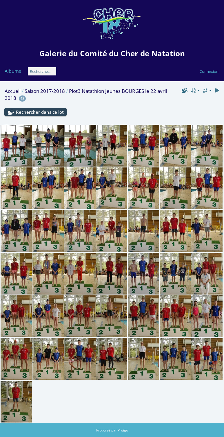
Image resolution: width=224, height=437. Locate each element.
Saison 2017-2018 (45, 91)
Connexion (209, 71)
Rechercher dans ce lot (40, 112)
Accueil (13, 91)
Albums (13, 71)
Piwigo (123, 430)
